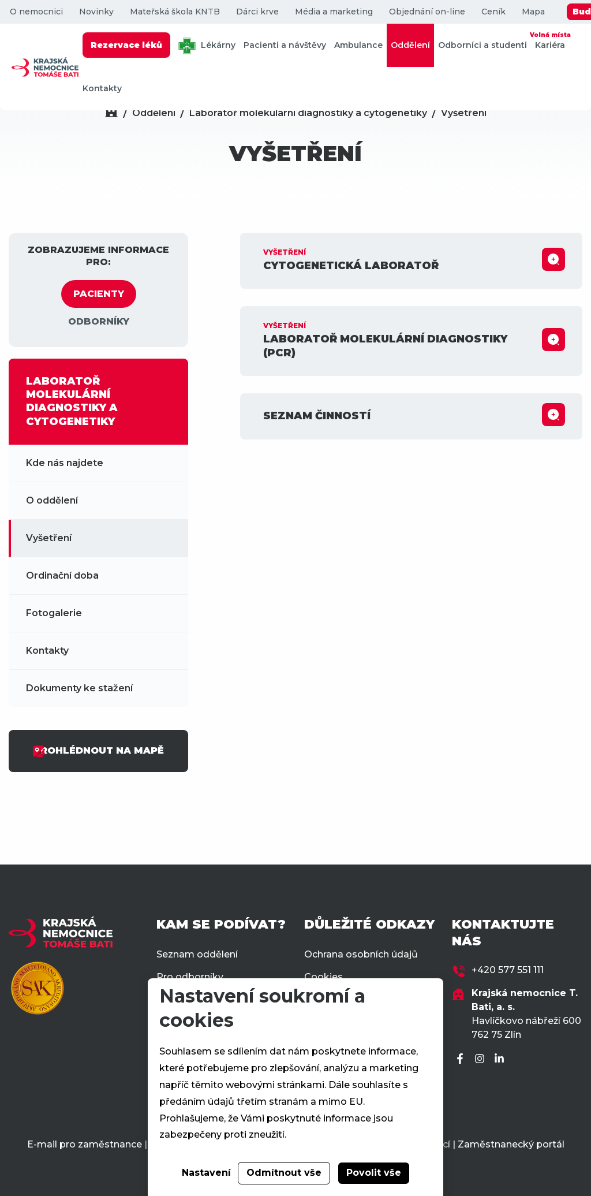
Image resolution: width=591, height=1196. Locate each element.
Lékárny (206, 46)
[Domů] (111, 113)
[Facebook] (462, 1059)
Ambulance (358, 45)
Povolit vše (373, 1172)
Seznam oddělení (197, 954)
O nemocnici (36, 12)
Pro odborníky (189, 976)
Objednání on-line (427, 12)
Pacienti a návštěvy (285, 45)
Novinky (96, 12)
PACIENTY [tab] (98, 293)
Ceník (493, 12)
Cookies (323, 976)
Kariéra (550, 39)
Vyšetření (464, 112)
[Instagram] (481, 1059)
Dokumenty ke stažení (79, 688)
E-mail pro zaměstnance (84, 1144)
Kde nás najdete (64, 462)
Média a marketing (334, 12)
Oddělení (410, 45)
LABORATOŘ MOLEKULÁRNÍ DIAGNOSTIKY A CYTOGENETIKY (72, 401)
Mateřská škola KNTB (175, 12)
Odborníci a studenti (482, 45)
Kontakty (102, 88)
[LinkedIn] (501, 1059)
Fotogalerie (54, 613)
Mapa (533, 12)
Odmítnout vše (283, 1172)
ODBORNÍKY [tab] (98, 321)
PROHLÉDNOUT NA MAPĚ (98, 751)
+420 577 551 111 (508, 969)
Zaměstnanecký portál (511, 1144)
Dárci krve (257, 12)
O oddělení (52, 500)
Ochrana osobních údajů (361, 954)
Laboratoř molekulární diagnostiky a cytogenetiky (308, 112)
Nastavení (206, 1172)
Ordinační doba (62, 575)
